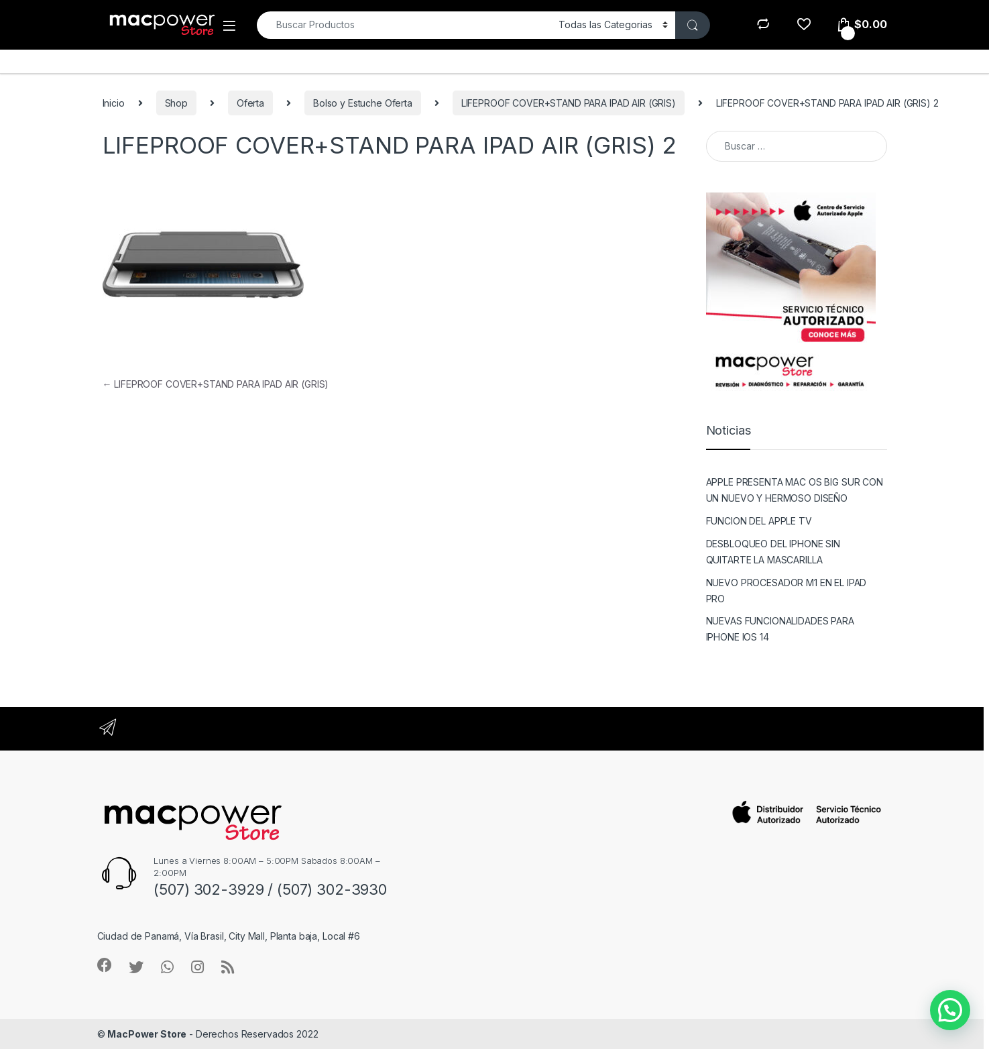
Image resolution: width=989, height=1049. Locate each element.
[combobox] (404, 25)
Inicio (114, 103)
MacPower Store (146, 1034)
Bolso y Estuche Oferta (362, 103)
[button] (950, 1010)
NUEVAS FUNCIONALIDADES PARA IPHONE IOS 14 (780, 629)
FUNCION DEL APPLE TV (759, 521)
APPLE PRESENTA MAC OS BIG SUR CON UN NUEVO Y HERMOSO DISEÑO (794, 490)
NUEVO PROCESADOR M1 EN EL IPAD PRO (786, 590)
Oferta (250, 103)
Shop (176, 103)
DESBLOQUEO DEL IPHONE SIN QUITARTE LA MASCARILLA (773, 551)
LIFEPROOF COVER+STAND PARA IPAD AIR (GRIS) (568, 103)
